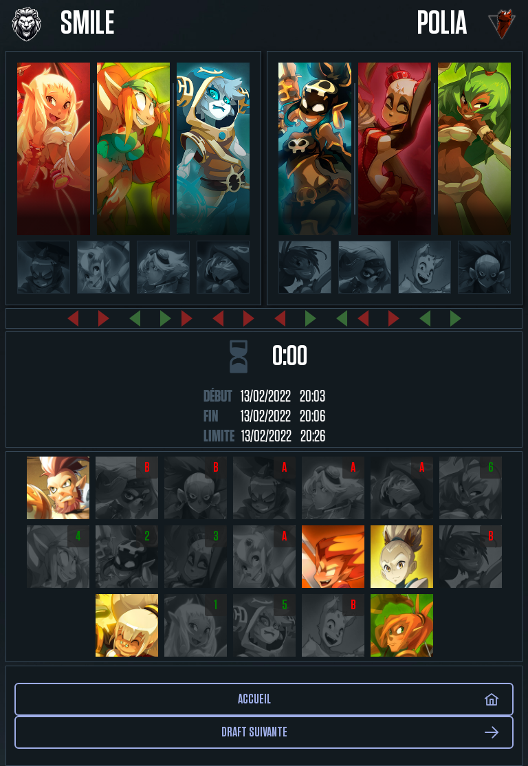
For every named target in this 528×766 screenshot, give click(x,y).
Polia (442, 24)
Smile (87, 24)
